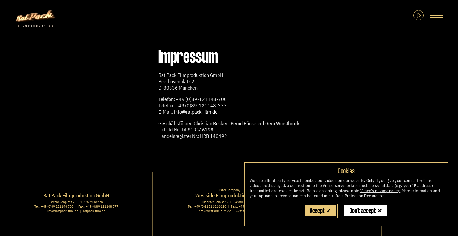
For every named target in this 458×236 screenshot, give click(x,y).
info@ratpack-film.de (196, 112)
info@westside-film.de (214, 211)
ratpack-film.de (94, 211)
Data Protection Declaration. (360, 196)
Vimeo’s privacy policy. (380, 190)
